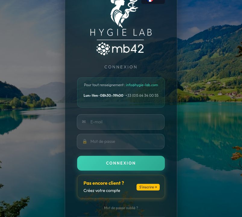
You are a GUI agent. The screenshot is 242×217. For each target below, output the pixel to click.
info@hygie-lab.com (142, 85)
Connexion (121, 163)
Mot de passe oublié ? (121, 208)
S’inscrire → (148, 187)
